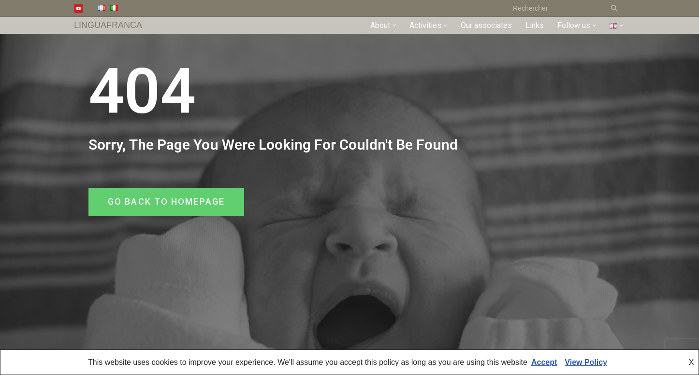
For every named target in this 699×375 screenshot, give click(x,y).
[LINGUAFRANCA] (108, 25)
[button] (394, 25)
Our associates (486, 25)
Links (534, 25)
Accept (544, 362)
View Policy (586, 362)
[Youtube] (78, 8)
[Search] (555, 8)
